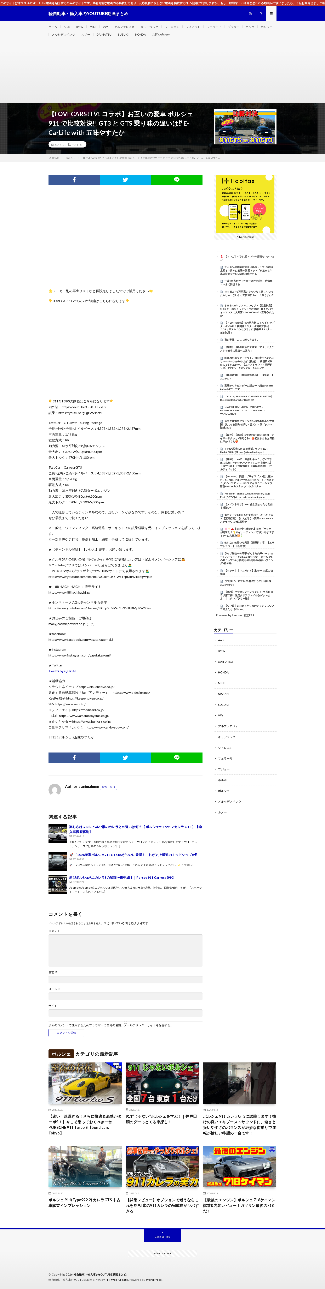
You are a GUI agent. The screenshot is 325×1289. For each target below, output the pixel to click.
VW (105, 27)
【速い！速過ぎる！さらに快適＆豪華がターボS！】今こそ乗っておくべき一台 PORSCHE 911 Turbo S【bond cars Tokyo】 (85, 1124)
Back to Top (162, 1236)
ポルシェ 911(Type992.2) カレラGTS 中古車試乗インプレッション (84, 1203)
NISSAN (223, 694)
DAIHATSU (104, 34)
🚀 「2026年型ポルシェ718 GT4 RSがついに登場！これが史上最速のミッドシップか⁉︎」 (134, 855)
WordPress (154, 1279)
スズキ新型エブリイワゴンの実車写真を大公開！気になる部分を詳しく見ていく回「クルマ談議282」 (247, 424)
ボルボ (250, 27)
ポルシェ (266, 27)
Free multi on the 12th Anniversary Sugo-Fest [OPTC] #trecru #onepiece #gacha (246, 495)
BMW (79, 27)
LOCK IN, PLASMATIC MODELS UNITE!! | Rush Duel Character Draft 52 (246, 398)
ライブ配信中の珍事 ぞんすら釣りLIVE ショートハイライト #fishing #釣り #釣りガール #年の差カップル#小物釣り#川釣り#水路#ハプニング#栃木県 (246, 558)
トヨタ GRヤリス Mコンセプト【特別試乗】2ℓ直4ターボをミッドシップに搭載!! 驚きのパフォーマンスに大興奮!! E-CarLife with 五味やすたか (247, 310)
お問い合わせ (161, 34)
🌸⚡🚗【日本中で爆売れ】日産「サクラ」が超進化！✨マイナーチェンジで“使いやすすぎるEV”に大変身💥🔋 (247, 532)
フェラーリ (214, 27)
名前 (53, 972)
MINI (93, 27)
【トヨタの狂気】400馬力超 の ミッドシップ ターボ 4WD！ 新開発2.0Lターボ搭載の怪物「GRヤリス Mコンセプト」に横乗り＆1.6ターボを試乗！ (247, 327)
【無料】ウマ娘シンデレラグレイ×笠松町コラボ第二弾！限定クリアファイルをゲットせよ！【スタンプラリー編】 (246, 595)
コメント (54, 930)
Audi (67, 27)
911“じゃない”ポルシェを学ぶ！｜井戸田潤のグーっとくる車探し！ (161, 1119)
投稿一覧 (107, 787)
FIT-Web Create (117, 1279)
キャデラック (149, 27)
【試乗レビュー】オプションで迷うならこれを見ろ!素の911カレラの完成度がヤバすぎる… (162, 1205)
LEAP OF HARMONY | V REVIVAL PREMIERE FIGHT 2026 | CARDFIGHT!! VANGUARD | (243, 410)
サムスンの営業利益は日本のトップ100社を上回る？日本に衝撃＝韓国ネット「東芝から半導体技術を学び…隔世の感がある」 (247, 270)
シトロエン (172, 27)
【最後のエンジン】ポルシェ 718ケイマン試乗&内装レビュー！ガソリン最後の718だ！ (239, 1205)
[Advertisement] (162, 72)
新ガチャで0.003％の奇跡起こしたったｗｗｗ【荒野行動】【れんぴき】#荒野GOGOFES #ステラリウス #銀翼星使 (246, 518)
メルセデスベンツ (63, 34)
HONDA (140, 34)
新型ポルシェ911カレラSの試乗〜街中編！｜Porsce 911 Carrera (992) (122, 877)
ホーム (53, 27)
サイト (53, 1005)
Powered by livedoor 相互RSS (235, 615)
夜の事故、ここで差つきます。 (241, 339)
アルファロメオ (124, 27)
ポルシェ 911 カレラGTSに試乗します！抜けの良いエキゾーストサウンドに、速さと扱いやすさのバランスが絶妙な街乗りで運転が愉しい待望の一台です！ (239, 1124)
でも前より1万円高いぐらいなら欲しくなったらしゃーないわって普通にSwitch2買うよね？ (247, 293)
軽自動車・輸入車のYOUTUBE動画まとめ (100, 1274)
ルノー (85, 34)
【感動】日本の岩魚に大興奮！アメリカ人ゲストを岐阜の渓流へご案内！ (247, 349)
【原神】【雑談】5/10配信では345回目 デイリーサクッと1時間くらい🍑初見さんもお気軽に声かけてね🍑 (247, 438)
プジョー (233, 27)
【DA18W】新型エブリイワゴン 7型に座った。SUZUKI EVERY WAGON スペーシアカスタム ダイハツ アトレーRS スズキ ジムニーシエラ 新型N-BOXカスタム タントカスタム (247, 481)
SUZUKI (123, 34)
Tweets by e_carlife (62, 671)
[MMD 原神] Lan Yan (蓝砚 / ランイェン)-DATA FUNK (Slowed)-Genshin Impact (244, 450)
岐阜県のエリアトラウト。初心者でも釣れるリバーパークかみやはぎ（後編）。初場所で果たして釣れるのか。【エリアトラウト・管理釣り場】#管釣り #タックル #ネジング (247, 362)
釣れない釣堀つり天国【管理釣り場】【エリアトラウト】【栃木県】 (247, 544)
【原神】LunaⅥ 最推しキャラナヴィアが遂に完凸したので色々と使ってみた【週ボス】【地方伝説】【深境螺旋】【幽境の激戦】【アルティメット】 (246, 464)
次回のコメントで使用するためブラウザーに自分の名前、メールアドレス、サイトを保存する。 (111, 1025)
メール (55, 989)
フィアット (193, 27)
